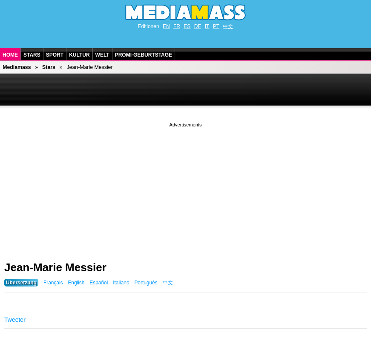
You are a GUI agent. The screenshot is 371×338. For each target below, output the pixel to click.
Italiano (121, 283)
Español (98, 283)
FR (176, 26)
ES (187, 26)
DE (197, 26)
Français (53, 283)
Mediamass (17, 67)
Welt (102, 55)
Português (145, 283)
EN (166, 26)
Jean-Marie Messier (55, 267)
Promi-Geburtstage (143, 55)
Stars (31, 55)
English (76, 283)
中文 (228, 26)
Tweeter (15, 319)
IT (207, 26)
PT (216, 26)
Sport (54, 55)
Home (10, 55)
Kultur (79, 55)
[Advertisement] (185, 188)
